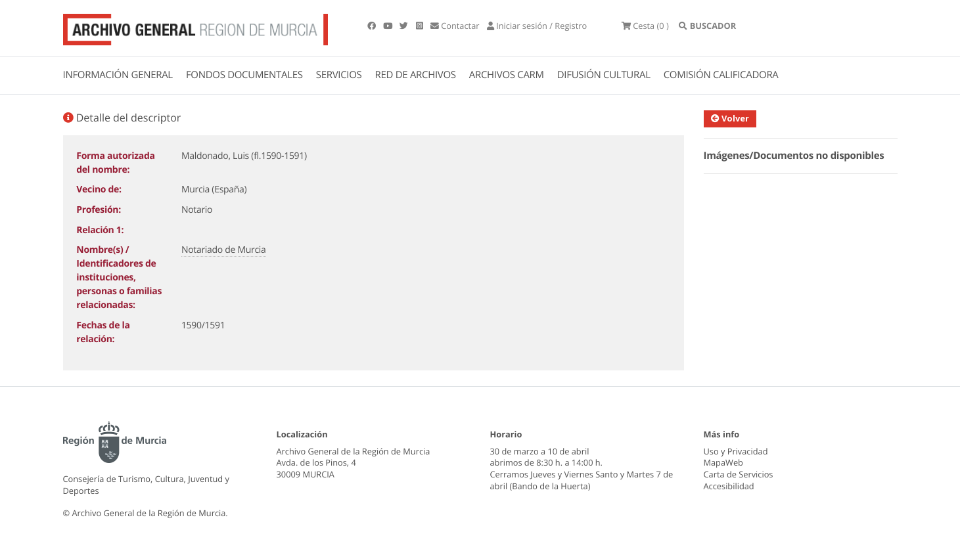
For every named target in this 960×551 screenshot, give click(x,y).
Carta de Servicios (738, 474)
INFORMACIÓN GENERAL (118, 74)
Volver (738, 118)
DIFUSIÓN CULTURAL (604, 74)
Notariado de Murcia (223, 250)
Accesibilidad (729, 486)
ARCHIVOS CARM (506, 74)
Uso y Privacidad (736, 451)
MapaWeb (723, 462)
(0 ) (649, 26)
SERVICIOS (339, 74)
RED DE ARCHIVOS (415, 74)
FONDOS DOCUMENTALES (244, 74)
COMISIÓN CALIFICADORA (721, 74)
